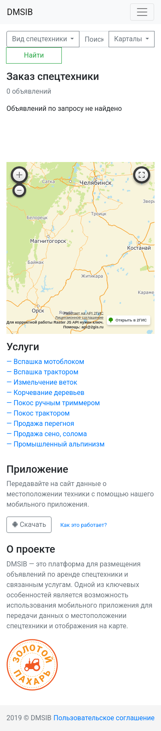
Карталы (129, 39)
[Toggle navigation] (142, 12)
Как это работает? (83, 525)
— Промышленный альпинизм (55, 444)
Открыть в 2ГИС (131, 320)
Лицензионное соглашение (79, 317)
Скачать (29, 524)
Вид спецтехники (40, 39)
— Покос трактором (38, 413)
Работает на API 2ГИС (83, 313)
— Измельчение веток (41, 382)
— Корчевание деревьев (45, 392)
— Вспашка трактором (42, 372)
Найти (34, 55)
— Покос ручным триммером (53, 403)
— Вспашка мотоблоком (45, 362)
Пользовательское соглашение (104, 718)
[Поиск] (94, 39)
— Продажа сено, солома (46, 434)
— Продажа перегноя (40, 423)
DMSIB (20, 12)
